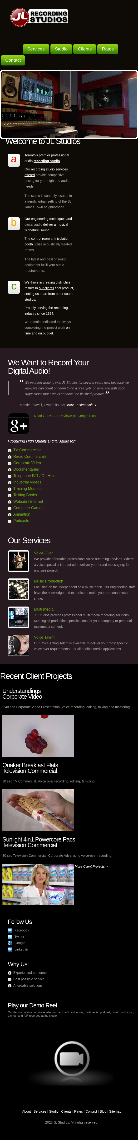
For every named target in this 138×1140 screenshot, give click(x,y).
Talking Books (25, 495)
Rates (108, 48)
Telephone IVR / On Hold (34, 476)
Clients (85, 48)
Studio (61, 48)
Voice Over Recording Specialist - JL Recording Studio (39, 17)
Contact (13, 60)
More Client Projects (90, 866)
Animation (21, 514)
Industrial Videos (27, 482)
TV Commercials (27, 450)
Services (36, 48)
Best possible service (29, 979)
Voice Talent (44, 637)
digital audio (33, 224)
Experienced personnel (30, 973)
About (11, 48)
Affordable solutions (28, 985)
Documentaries (26, 469)
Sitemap (115, 1111)
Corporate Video (27, 463)
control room (40, 238)
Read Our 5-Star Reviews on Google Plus (65, 416)
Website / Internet (28, 501)
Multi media (44, 609)
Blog (103, 1111)
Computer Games (28, 508)
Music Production (48, 581)
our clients (46, 288)
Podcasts (21, 521)
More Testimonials (79, 405)
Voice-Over (43, 553)
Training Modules (27, 489)
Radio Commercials (30, 456)
